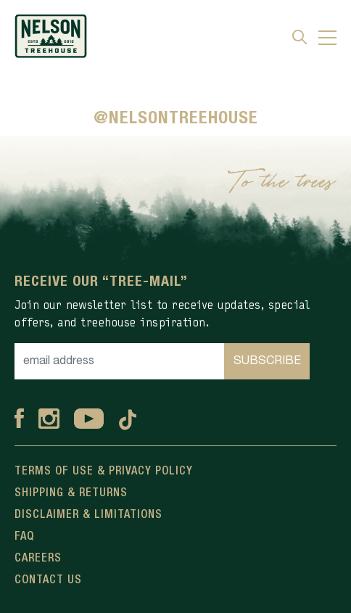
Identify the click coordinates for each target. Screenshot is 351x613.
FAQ (24, 537)
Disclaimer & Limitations (88, 515)
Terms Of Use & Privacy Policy (104, 471)
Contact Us (48, 580)
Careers (38, 559)
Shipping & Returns (71, 493)
